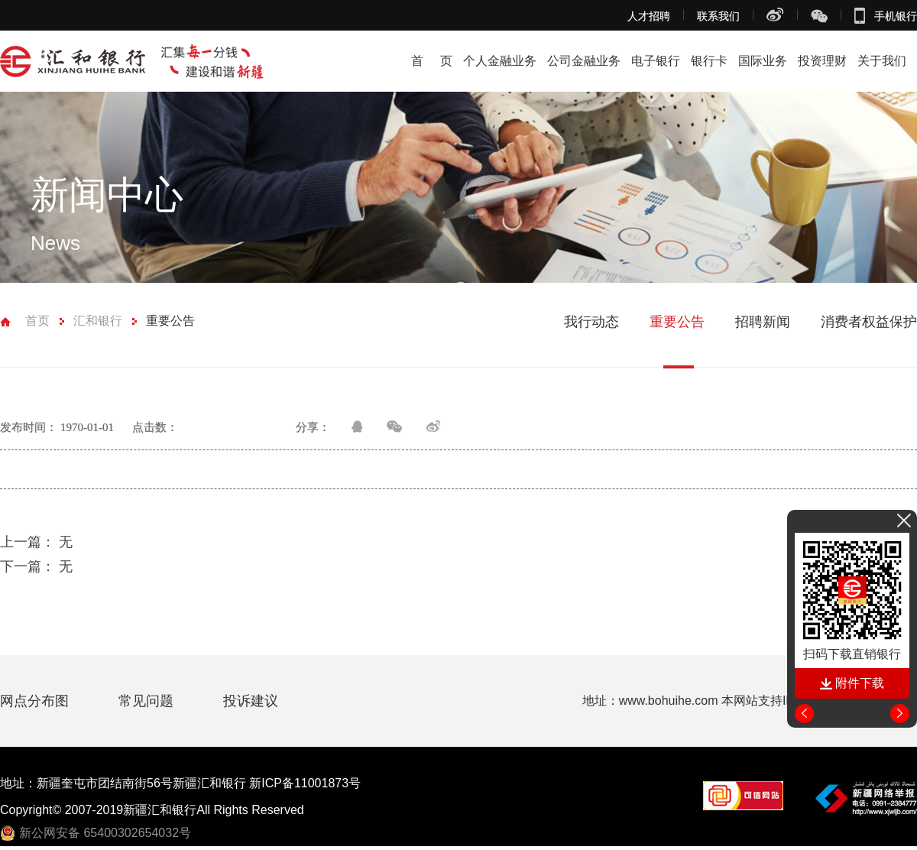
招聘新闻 (762, 322)
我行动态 (591, 322)
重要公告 (170, 320)
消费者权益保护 (869, 322)
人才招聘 (648, 16)
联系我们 (718, 16)
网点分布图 (36, 701)
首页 (37, 320)
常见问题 (147, 701)
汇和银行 (97, 320)
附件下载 (852, 682)
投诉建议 (250, 701)
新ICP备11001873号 (305, 783)
